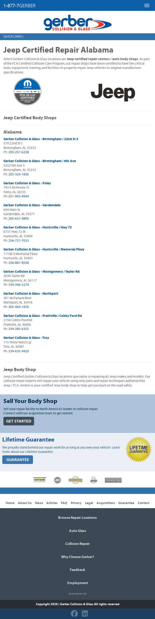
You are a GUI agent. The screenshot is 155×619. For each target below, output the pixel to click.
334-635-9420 (18, 351)
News (39, 503)
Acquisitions (106, 503)
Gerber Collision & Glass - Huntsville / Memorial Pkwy (43, 249)
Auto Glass (77, 531)
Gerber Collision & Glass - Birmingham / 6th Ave (39, 161)
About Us (25, 503)
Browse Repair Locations (77, 518)
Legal (89, 503)
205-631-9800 (18, 218)
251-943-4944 (18, 196)
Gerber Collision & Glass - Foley (27, 183)
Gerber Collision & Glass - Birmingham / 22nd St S (40, 139)
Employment (77, 583)
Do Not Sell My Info (77, 594)
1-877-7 (19, 5)
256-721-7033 (18, 240)
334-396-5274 (18, 284)
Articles (52, 503)
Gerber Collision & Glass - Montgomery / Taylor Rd (41, 272)
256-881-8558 (18, 263)
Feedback (77, 570)
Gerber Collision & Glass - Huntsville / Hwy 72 (37, 227)
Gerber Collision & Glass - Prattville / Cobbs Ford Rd (42, 316)
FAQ (64, 503)
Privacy (76, 503)
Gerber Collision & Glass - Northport (30, 294)
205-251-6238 (18, 152)
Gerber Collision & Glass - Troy (26, 338)
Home (10, 503)
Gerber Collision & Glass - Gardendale (31, 205)
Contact (143, 503)
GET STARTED (18, 421)
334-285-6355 (18, 329)
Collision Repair (77, 544)
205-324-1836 (18, 174)
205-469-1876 (18, 307)
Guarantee (126, 503)
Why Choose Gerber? (77, 557)
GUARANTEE (17, 459)
